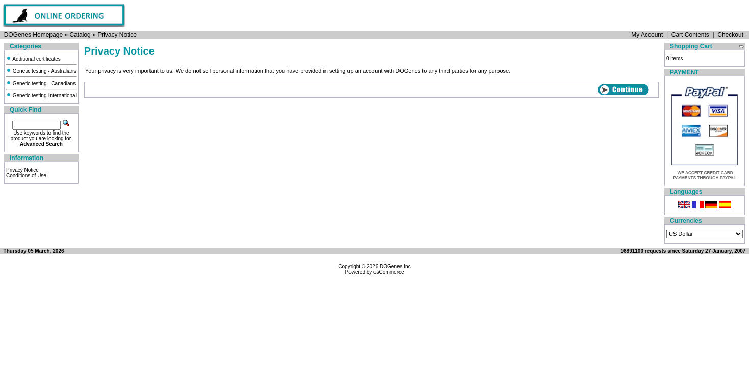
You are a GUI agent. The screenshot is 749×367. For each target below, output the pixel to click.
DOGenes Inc (395, 266)
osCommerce (388, 272)
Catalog (79, 34)
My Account (647, 34)
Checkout (730, 34)
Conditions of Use (26, 175)
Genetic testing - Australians (41, 71)
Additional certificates (33, 59)
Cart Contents (690, 34)
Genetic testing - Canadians (41, 83)
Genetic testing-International (41, 95)
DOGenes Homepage (33, 34)
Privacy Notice (117, 34)
